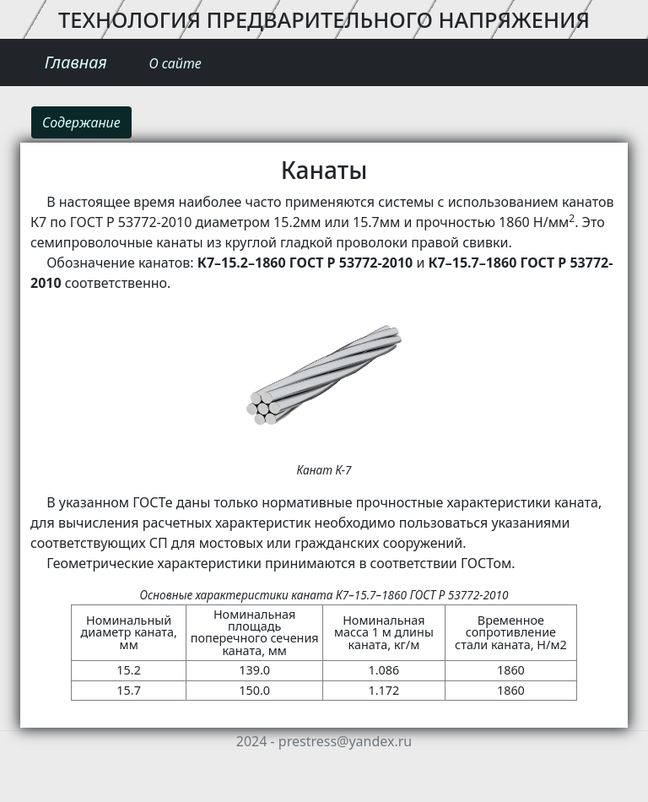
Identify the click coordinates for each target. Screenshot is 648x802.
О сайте (174, 63)
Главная (76, 62)
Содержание (81, 122)
